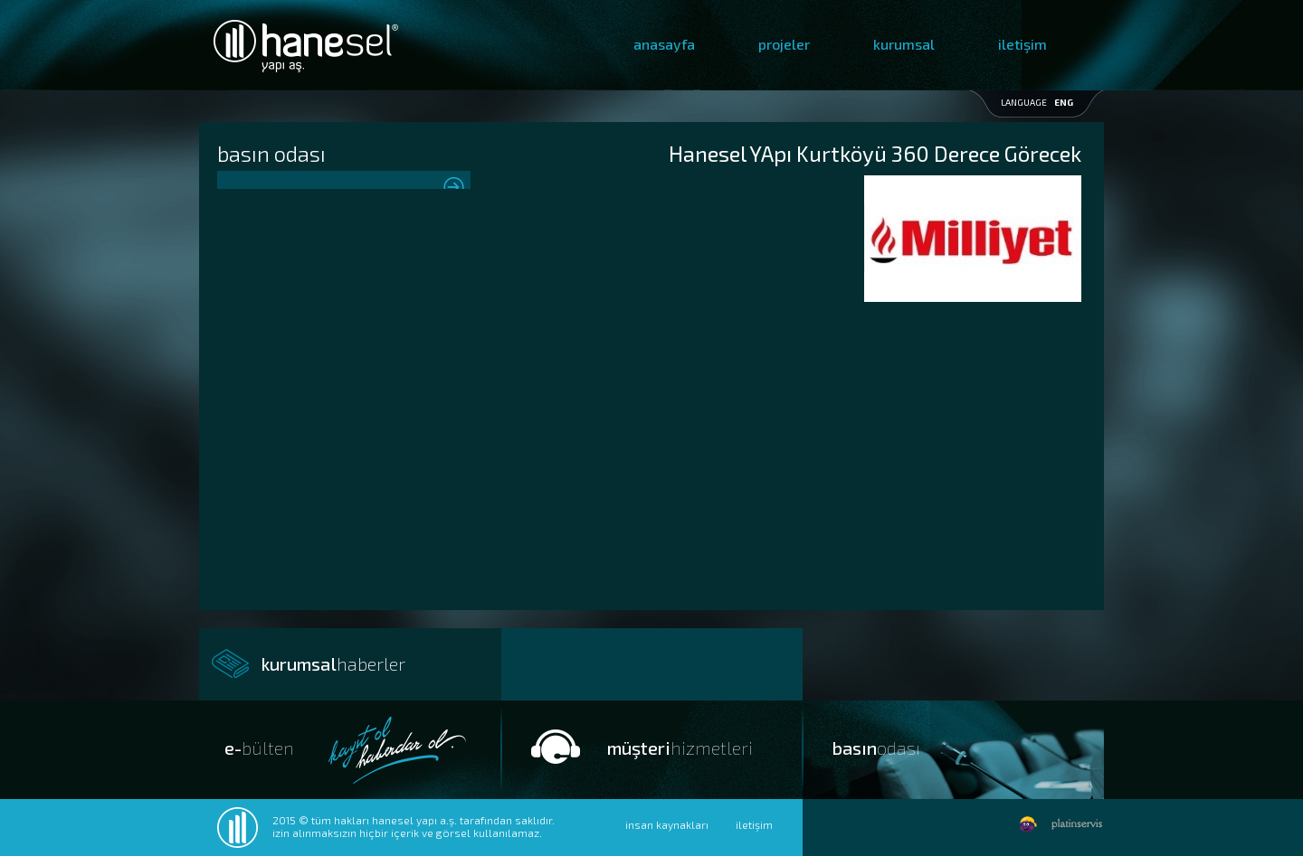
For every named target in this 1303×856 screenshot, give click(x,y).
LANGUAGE (1037, 102)
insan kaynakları (667, 824)
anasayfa (664, 43)
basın (876, 747)
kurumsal (904, 43)
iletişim (1022, 43)
